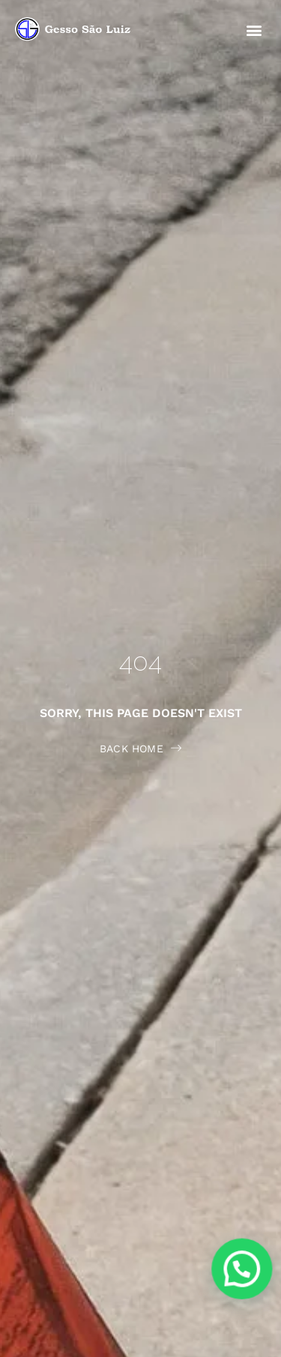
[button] (253, 29)
